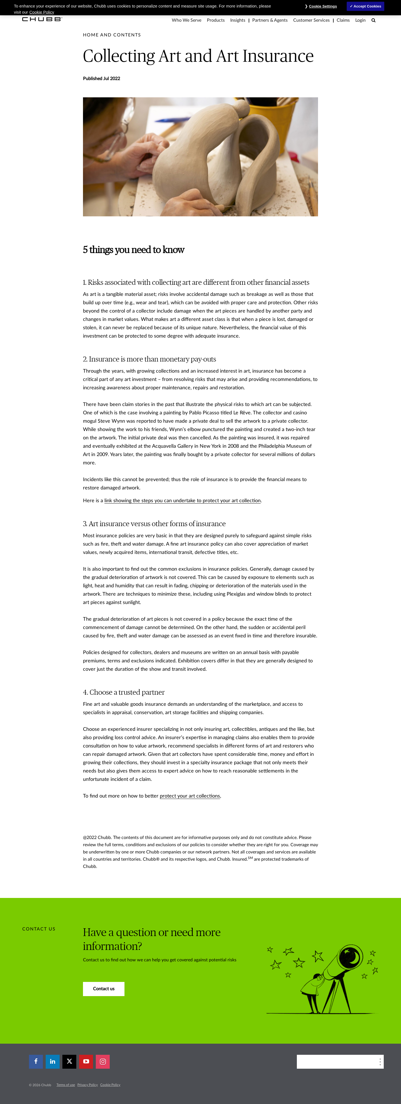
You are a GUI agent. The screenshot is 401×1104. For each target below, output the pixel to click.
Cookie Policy (110, 1084)
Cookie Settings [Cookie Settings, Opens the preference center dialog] (323, 6)
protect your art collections (190, 796)
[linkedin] (53, 1062)
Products (216, 20)
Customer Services (311, 20)
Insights (237, 20)
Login (360, 20)
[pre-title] (112, 35)
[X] (69, 1062)
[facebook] (36, 1062)
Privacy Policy (87, 1084)
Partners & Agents (270, 20)
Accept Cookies (367, 6)
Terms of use (66, 1084)
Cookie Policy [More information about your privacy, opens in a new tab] (42, 12)
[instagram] (103, 1062)
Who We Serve (186, 20)
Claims (343, 20)
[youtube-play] (86, 1062)
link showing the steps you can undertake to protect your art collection (182, 500)
